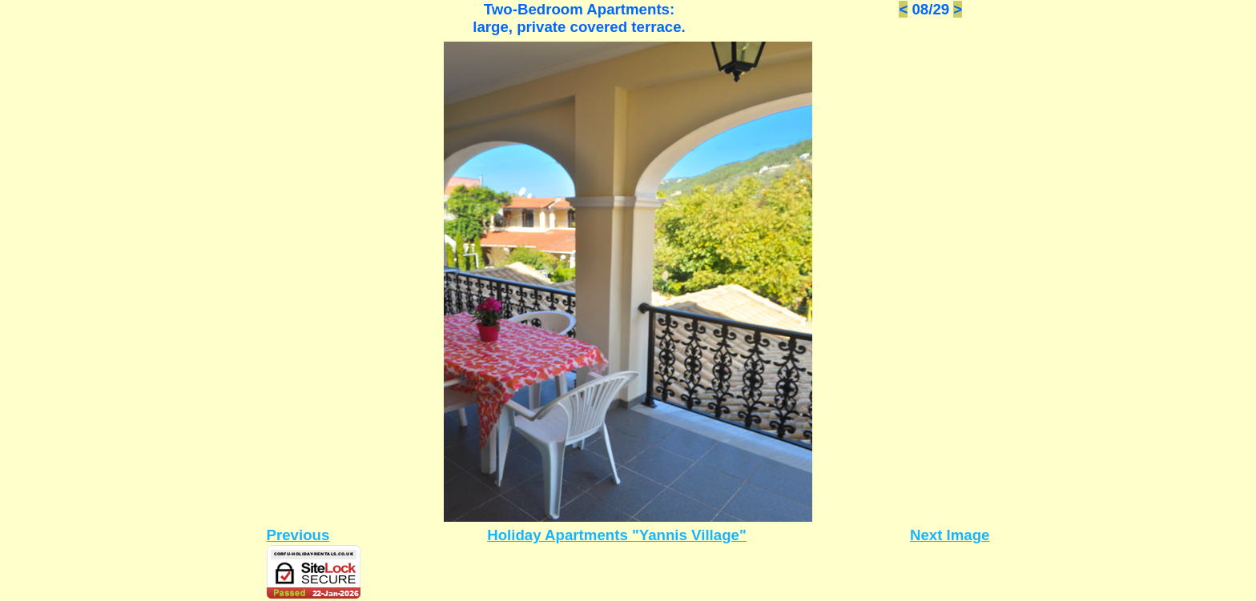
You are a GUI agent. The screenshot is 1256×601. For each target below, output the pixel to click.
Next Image (950, 535)
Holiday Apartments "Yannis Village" (617, 535)
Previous (298, 535)
